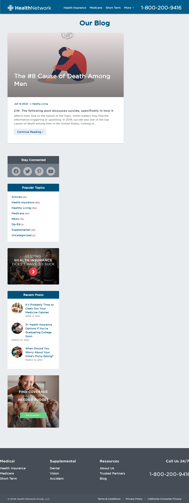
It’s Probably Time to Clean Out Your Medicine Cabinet (39, 308)
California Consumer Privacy (164, 499)
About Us (107, 468)
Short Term (113, 7)
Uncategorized (21, 235)
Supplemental (21, 229)
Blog (103, 478)
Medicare (96, 7)
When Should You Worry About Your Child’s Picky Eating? (39, 352)
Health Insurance (75, 7)
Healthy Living (40, 104)
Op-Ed (16, 224)
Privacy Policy (134, 499)
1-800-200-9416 (161, 7)
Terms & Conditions (109, 499)
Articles (17, 196)
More (127, 7)
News (15, 218)
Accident (57, 478)
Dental (55, 468)
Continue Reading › (30, 131)
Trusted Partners (112, 473)
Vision (54, 473)
